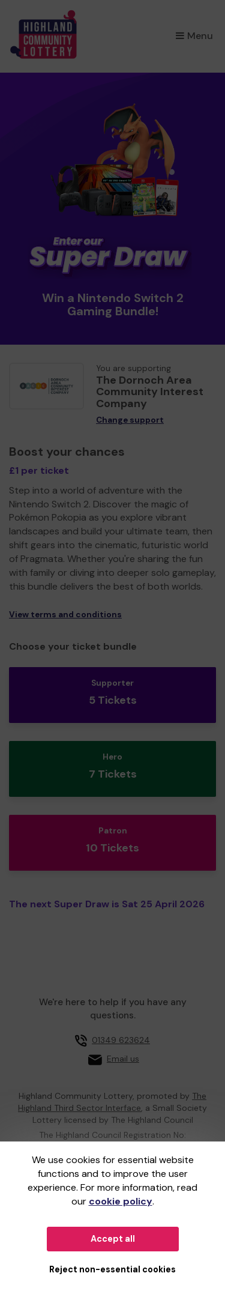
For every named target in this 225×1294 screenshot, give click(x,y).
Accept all (113, 1238)
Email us (123, 1058)
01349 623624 (121, 1040)
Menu (194, 35)
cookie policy (120, 1201)
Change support (130, 420)
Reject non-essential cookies (112, 1269)
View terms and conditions (65, 614)
